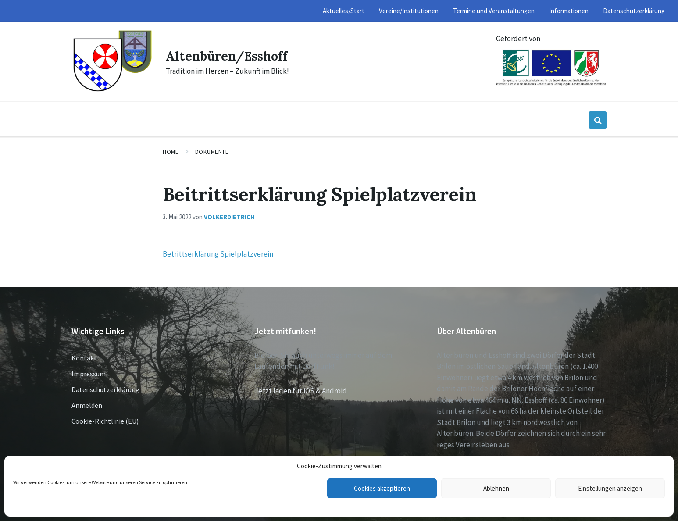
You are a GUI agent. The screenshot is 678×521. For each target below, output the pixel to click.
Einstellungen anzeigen (610, 488)
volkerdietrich (229, 217)
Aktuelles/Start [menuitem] (343, 11)
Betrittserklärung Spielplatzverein (218, 254)
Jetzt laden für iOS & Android (300, 391)
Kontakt (84, 357)
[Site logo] (112, 90)
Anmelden (86, 405)
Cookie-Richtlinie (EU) (105, 421)
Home (170, 152)
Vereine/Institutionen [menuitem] (409, 11)
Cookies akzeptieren (382, 488)
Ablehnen (496, 488)
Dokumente (212, 152)
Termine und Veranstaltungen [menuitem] (494, 11)
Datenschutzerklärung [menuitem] (634, 11)
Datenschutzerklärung (105, 389)
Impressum (88, 373)
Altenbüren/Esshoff (230, 55)
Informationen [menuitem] (569, 11)
